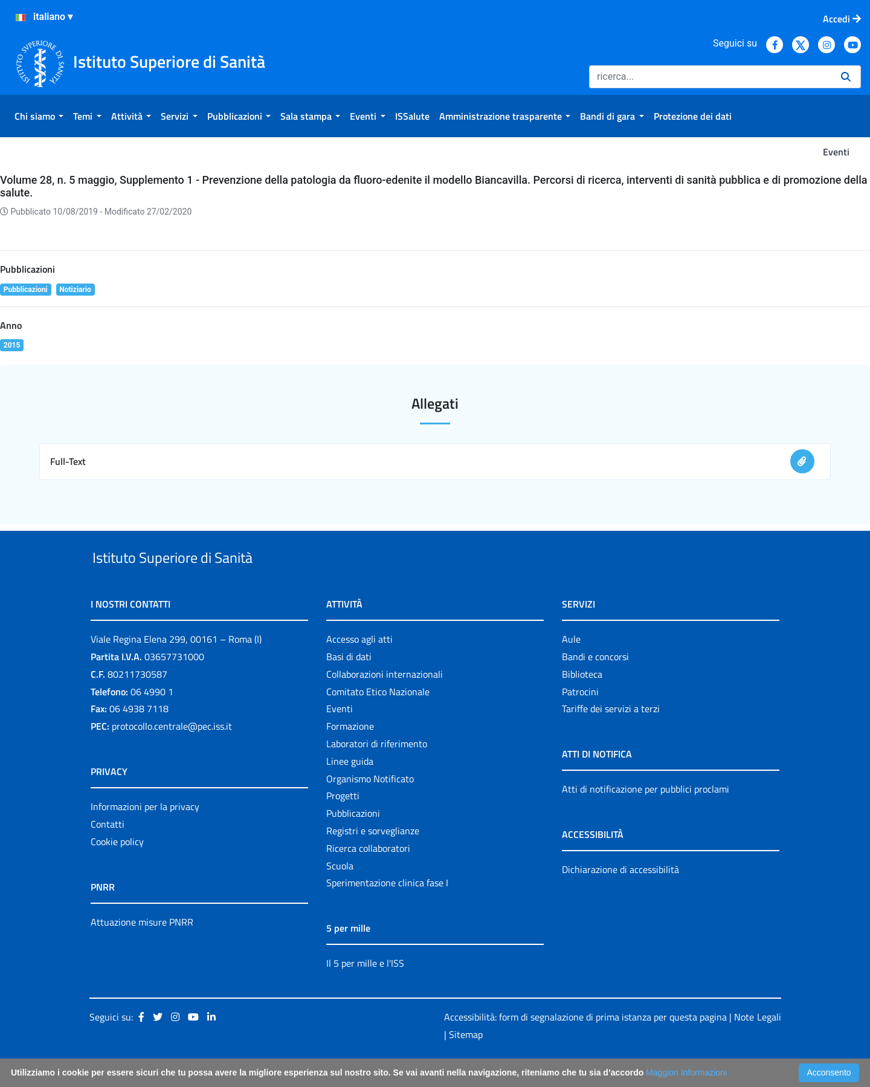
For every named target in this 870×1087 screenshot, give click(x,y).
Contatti (107, 852)
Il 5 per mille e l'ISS (365, 991)
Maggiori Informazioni (686, 1072)
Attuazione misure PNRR (142, 950)
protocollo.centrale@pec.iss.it (172, 754)
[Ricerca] (710, 76)
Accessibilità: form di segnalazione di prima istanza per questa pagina (585, 1044)
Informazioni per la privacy (145, 834)
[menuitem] (39, 116)
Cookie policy (117, 869)
